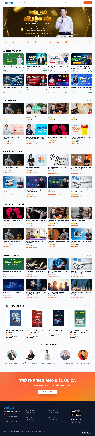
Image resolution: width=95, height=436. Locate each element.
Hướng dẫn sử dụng (30, 412)
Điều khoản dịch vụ (30, 419)
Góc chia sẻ (29, 417)
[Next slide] (89, 22)
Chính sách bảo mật (31, 422)
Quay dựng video (53, 419)
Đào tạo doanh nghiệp (54, 415)
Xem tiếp (89, 51)
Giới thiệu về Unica (30, 410)
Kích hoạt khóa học (30, 415)
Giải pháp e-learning (53, 412)
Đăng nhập (88, 3)
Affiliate (50, 422)
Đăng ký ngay (47, 392)
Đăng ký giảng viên (53, 410)
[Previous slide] (5, 22)
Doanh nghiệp (69, 3)
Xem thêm (86, 305)
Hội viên (77, 3)
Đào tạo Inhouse (52, 417)
